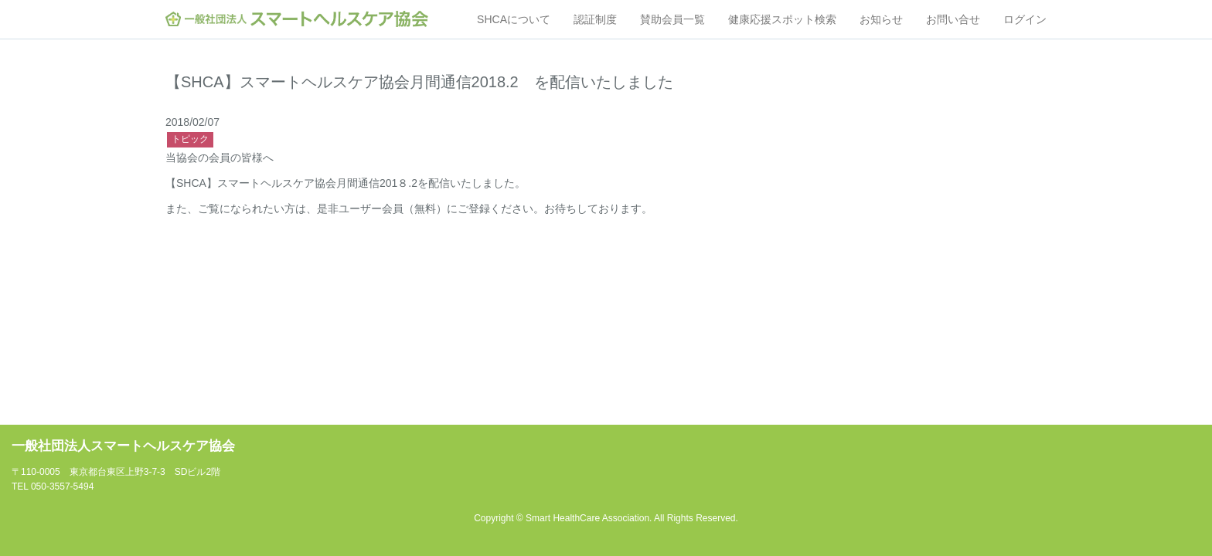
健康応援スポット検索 (782, 19)
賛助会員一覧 (672, 19)
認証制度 (595, 19)
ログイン (1025, 19)
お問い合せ (953, 19)
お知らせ (881, 19)
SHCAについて (513, 19)
